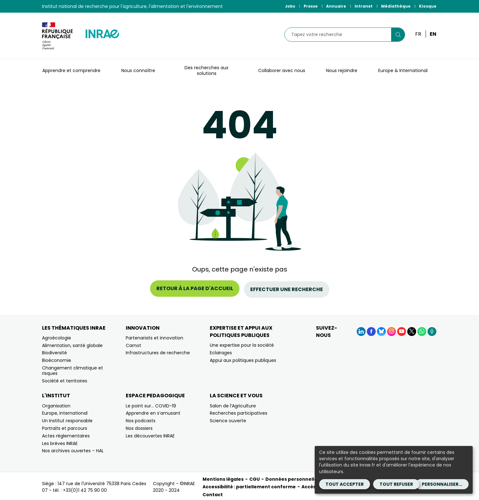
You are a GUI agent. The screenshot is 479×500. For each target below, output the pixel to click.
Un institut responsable (67, 419)
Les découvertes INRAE (150, 433)
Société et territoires (64, 378)
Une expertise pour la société (242, 343)
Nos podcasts (140, 419)
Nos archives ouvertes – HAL (73, 449)
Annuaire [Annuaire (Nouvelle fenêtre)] (336, 6)
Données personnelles (292, 477)
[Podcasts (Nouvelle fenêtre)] (431, 329)
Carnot (133, 343)
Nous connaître (138, 70)
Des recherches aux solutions (206, 70)
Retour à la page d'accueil (194, 288)
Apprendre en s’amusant (153, 411)
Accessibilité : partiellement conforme (249, 485)
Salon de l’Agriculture (233, 403)
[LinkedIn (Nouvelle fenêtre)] (361, 329)
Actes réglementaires (66, 433)
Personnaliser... (442, 484)
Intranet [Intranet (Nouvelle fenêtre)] (364, 6)
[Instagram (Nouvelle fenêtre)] (391, 329)
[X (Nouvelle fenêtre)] (411, 329)
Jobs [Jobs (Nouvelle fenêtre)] (290, 6)
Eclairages (221, 350)
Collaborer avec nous (281, 70)
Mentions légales (223, 477)
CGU (254, 477)
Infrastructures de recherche (158, 351)
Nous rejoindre (341, 70)
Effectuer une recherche (286, 288)
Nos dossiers (139, 426)
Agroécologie (56, 335)
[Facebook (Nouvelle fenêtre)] (371, 329)
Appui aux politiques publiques (243, 358)
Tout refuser (396, 484)
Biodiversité (54, 351)
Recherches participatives (238, 411)
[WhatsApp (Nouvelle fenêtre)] (421, 329)
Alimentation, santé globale (72, 343)
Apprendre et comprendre (71, 70)
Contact (213, 492)
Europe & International (402, 70)
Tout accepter (344, 484)
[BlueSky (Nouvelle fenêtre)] (381, 329)
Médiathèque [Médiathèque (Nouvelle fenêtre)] (395, 6)
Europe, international (65, 411)
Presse (311, 6)
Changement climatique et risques (72, 369)
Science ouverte (228, 419)
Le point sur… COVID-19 (151, 403)
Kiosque (427, 6)
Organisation (56, 403)
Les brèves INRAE (60, 441)
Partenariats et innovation (154, 335)
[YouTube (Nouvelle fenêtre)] (401, 329)
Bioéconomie (56, 358)
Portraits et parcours (64, 426)
